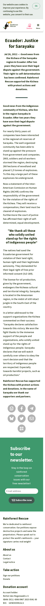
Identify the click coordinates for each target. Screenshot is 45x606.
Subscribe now (21, 500)
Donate (6, 579)
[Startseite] (10, 25)
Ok (36, 6)
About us (7, 555)
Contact (7, 558)
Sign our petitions (11, 575)
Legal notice (9, 562)
